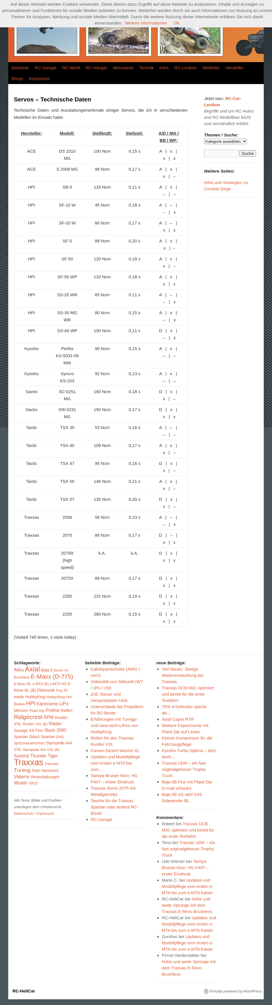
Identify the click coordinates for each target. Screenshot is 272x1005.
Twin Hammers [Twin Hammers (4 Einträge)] (45, 770)
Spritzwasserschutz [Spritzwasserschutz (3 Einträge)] (29, 743)
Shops (17, 78)
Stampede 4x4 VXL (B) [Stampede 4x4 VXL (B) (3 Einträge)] (41, 750)
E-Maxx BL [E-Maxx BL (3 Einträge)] (23, 684)
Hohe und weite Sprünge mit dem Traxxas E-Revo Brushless (187, 905)
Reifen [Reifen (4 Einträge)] (66, 710)
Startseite (20, 67)
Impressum (39, 78)
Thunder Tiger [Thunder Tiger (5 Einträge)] (44, 755)
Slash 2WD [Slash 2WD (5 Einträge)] (55, 730)
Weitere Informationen (146, 23)
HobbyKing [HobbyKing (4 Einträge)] (35, 696)
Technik (146, 67)
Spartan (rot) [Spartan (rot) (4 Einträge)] (52, 736)
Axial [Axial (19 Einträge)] (32, 669)
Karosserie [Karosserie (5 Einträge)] (47, 703)
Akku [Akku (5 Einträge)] (19, 669)
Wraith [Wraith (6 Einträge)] (21, 783)
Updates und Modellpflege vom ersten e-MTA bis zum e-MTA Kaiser (187, 886)
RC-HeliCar (24, 990)
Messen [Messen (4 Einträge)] (21, 710)
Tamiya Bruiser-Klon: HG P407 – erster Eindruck (185, 867)
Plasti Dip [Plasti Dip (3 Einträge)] (36, 711)
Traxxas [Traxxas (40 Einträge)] (28, 762)
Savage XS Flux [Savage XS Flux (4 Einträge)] (28, 730)
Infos (164, 67)
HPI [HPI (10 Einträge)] (30, 703)
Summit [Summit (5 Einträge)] (21, 755)
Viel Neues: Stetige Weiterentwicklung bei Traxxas (182, 675)
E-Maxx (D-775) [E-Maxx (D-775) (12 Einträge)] (52, 676)
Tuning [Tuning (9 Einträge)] (22, 770)
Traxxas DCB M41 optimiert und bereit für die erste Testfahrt (188, 694)
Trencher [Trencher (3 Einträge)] (51, 764)
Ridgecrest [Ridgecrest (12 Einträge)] (28, 717)
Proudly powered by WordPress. (236, 991)
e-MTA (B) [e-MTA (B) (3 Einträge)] (41, 684)
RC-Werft (71, 67)
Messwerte (123, 67)
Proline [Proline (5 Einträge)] (52, 710)
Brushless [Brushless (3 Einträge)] (22, 677)
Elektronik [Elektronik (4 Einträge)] (46, 690)
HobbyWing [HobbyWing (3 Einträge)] (55, 697)
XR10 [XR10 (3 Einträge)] (33, 783)
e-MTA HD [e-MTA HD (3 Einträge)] (58, 684)
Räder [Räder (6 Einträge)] (55, 723)
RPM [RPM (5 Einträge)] (49, 717)
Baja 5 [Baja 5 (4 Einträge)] (47, 670)
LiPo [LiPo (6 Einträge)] (64, 703)
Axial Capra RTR (178, 719)
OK (177, 23)
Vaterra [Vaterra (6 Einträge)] (21, 776)
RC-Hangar (96, 67)
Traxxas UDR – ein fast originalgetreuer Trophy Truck (184, 769)
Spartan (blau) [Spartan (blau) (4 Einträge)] (27, 736)
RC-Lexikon (185, 67)
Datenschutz (24, 814)
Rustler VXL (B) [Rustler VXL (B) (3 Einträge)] (35, 724)
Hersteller (234, 67)
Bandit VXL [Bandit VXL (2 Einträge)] (61, 670)
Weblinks (211, 67)
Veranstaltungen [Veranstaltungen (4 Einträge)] (45, 777)
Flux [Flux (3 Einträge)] (59, 691)
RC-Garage (46, 67)
